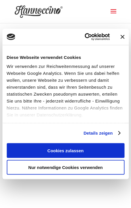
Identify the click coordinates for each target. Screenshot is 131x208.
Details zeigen (98, 133)
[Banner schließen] (122, 37)
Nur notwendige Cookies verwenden (65, 167)
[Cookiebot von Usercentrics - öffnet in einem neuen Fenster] (84, 37)
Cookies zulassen (66, 150)
